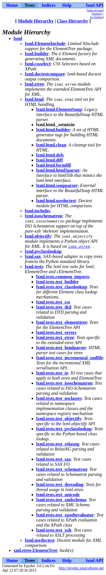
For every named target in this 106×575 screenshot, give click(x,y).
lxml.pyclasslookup (43, 251)
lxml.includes (37, 210)
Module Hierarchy (35, 21)
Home (12, 5)
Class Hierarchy (72, 21)
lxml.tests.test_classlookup (61, 286)
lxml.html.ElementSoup (59, 109)
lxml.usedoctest (39, 540)
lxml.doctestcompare (45, 74)
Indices (48, 5)
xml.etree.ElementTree (35, 550)
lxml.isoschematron (43, 215)
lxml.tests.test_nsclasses (59, 398)
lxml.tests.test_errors (56, 332)
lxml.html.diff (49, 160)
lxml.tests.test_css (53, 302)
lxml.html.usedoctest (56, 200)
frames (97, 13)
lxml (18, 38)
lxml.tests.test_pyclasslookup (64, 428)
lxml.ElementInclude (45, 43)
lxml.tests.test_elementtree (61, 322)
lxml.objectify (38, 236)
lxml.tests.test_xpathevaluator (65, 514)
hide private (95, 10)
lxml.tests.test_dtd (53, 307)
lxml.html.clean (51, 144)
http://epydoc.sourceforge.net (81, 568)
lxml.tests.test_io (52, 373)
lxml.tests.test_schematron (61, 469)
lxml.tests (34, 266)
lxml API (94, 5)
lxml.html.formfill (53, 165)
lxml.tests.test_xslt (53, 530)
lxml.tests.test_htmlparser (61, 347)
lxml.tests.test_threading (59, 484)
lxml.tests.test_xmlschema (61, 499)
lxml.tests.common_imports (62, 276)
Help (67, 5)
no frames (96, 17)
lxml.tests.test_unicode (58, 494)
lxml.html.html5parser (58, 170)
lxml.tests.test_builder (57, 281)
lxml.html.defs (50, 155)
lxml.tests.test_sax (53, 459)
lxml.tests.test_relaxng (57, 444)
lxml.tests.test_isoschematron (64, 383)
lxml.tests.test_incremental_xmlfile (69, 357)
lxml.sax (33, 256)
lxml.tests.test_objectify (58, 418)
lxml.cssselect (38, 63)
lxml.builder (37, 53)
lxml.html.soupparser (57, 185)
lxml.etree (34, 84)
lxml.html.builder (53, 129)
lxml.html (34, 99)
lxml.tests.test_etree (55, 337)
